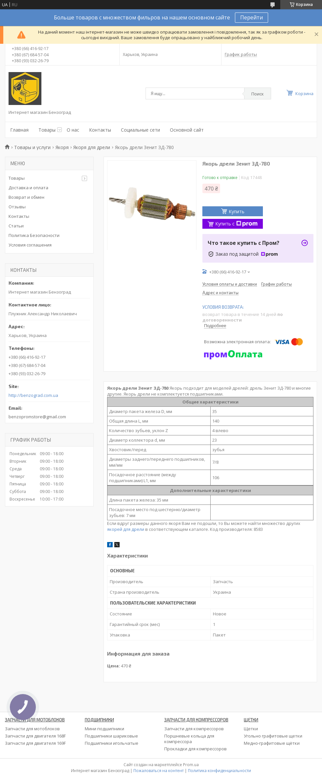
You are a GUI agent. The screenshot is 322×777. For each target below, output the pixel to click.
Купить (236, 211)
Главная (19, 130)
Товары (47, 130)
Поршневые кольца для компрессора (189, 738)
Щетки (251, 729)
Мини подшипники (104, 729)
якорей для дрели (125, 529)
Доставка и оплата (28, 188)
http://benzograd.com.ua (33, 395)
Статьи (16, 226)
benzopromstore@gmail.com (37, 417)
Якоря (62, 147)
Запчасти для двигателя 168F (35, 736)
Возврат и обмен (26, 197)
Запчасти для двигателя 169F (35, 743)
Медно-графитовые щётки (272, 743)
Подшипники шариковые (111, 736)
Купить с (236, 223)
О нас (73, 130)
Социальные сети (140, 130)
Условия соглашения (30, 245)
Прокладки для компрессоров (195, 749)
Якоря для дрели (91, 147)
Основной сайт (187, 130)
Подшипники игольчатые (111, 743)
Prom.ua (191, 764)
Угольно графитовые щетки (273, 736)
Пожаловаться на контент (158, 770)
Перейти (251, 17)
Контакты (100, 130)
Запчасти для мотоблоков (32, 729)
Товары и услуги (32, 147)
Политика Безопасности (34, 235)
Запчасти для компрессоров (194, 729)
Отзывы (17, 207)
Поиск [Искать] (257, 94)
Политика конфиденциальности (219, 770)
